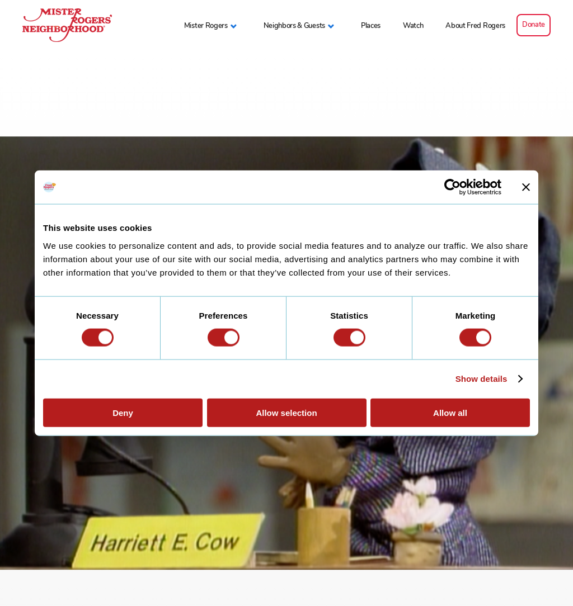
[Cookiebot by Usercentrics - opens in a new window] (452, 187)
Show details (481, 379)
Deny (122, 412)
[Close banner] (526, 187)
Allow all (450, 412)
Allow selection (286, 412)
